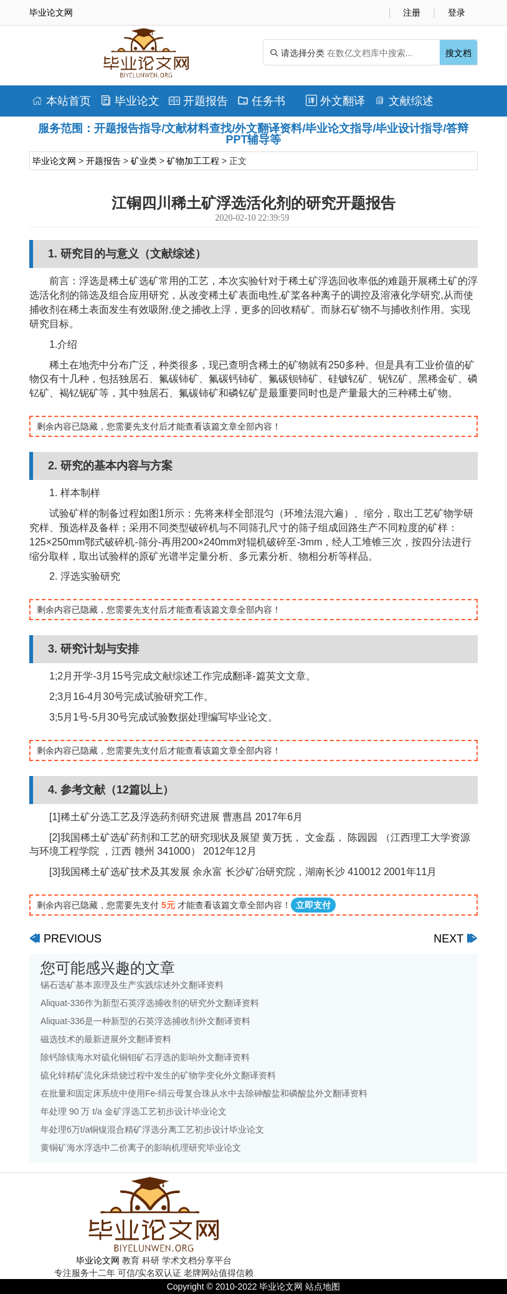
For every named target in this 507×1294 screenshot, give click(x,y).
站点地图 (322, 1287)
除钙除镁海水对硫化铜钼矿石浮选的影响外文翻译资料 (145, 1057)
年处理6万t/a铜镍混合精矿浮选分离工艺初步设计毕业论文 (152, 1129)
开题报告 (198, 101)
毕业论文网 (54, 161)
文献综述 (404, 101)
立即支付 (313, 905)
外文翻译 (335, 101)
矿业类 (144, 161)
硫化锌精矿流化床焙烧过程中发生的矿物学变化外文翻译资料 (158, 1075)
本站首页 (61, 101)
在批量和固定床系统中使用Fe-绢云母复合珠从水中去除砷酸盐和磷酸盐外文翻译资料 (203, 1093)
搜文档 (458, 53)
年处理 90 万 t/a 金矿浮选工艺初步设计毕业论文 (133, 1111)
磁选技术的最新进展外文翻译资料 (105, 1039)
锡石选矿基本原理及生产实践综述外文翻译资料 (132, 985)
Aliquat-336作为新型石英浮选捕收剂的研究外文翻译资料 (149, 1003)
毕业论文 (129, 101)
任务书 (261, 101)
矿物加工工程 (193, 161)
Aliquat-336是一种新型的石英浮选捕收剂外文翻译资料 (145, 1021)
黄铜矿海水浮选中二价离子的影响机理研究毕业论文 (140, 1148)
